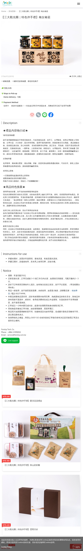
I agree (77, 547)
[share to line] (44, 114)
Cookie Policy (6, 547)
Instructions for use (15, 253)
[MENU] (78, 3)
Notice (7, 270)
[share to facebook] (50, 114)
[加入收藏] (32, 114)
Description (10, 122)
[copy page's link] (38, 114)
